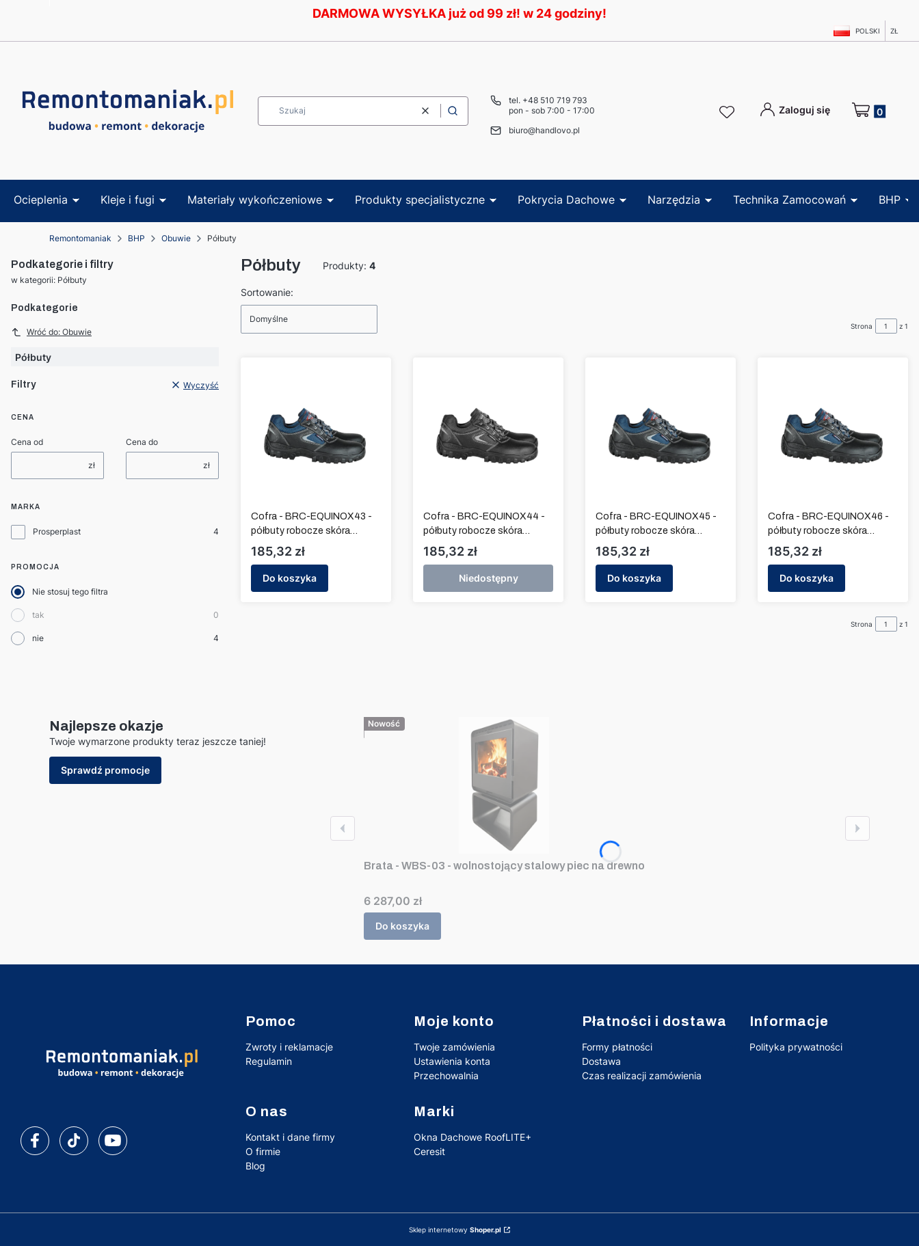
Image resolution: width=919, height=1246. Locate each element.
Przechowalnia (446, 1075)
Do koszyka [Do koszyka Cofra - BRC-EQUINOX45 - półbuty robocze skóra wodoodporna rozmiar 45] (634, 578)
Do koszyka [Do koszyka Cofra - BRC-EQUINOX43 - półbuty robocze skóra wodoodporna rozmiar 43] (290, 578)
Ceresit (429, 1151)
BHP (136, 238)
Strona (862, 326)
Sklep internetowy (455, 1229)
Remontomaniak (80, 238)
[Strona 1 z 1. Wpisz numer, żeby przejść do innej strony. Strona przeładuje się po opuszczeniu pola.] (886, 326)
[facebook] (35, 1140)
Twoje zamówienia (454, 1047)
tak (38, 615)
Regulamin (268, 1061)
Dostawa (601, 1061)
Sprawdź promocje (105, 770)
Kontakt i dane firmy (290, 1137)
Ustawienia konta (452, 1061)
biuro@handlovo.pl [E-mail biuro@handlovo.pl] (544, 130)
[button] (452, 111)
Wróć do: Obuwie (51, 332)
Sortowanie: (267, 292)
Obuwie (176, 238)
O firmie (262, 1151)
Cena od (27, 442)
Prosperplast (57, 531)
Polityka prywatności (795, 1047)
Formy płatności (617, 1047)
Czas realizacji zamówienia (642, 1075)
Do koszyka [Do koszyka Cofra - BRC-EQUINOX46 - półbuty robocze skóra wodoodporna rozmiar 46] (807, 578)
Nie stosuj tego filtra (70, 591)
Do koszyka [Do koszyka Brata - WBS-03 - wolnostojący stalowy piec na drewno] (402, 926)
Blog (255, 1165)
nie (38, 638)
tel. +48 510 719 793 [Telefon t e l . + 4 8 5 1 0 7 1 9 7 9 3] (548, 100)
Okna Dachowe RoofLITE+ (472, 1137)
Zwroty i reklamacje (289, 1047)
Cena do (142, 442)
